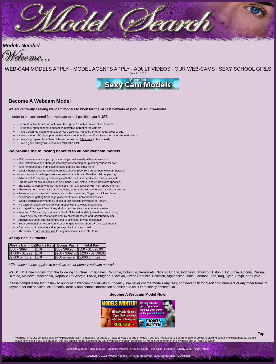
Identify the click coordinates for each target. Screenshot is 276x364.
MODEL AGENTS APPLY (101, 69)
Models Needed (21, 45)
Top (261, 334)
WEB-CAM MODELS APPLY (37, 69)
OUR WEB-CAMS (195, 69)
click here (86, 139)
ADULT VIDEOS (152, 69)
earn (37, 231)
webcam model (65, 117)
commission (48, 231)
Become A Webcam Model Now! (137, 294)
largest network (112, 109)
